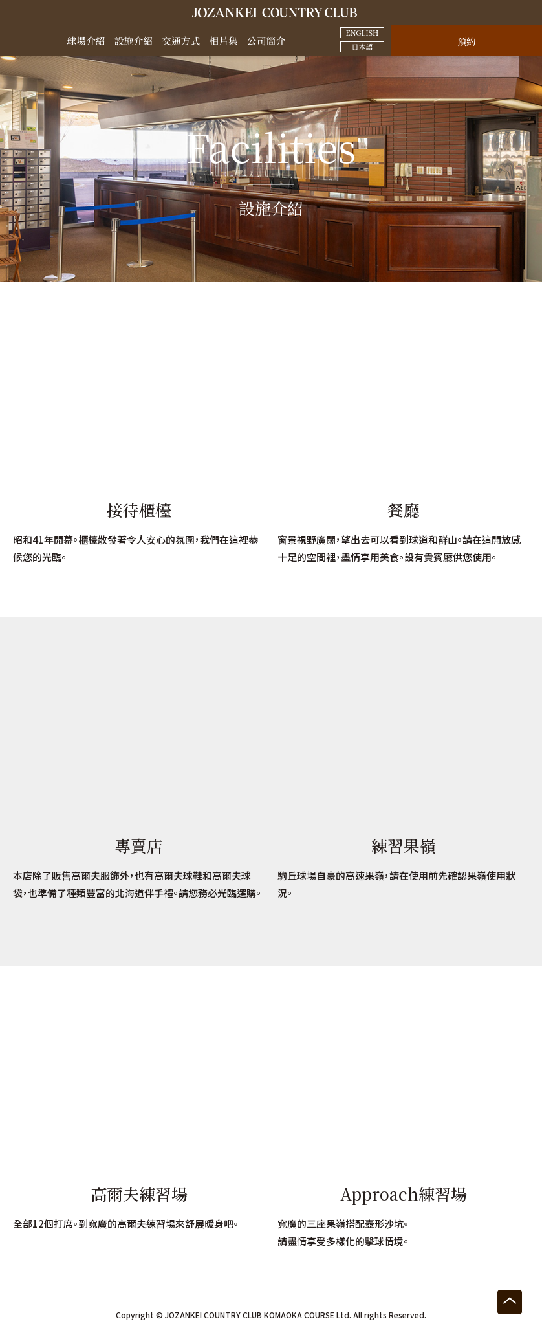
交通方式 (181, 40)
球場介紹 (85, 40)
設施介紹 (133, 40)
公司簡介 (267, 40)
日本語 (362, 46)
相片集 (224, 40)
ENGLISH (361, 32)
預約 (466, 41)
